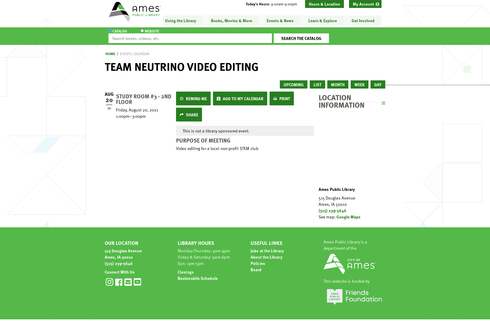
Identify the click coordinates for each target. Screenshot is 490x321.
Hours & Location (324, 4)
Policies (258, 259)
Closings (186, 267)
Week (359, 80)
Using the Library (180, 20)
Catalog (119, 34)
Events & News (280, 20)
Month (338, 80)
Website (148, 34)
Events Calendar (134, 49)
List (317, 80)
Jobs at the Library (267, 246)
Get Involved (363, 20)
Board (256, 265)
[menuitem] (365, 4)
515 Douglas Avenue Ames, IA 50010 (123, 249)
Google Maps (348, 212)
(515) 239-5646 (332, 206)
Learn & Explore (322, 20)
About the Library (266, 253)
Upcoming (294, 80)
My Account (363, 4)
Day (378, 80)
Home (110, 49)
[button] (273, 4)
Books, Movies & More (231, 20)
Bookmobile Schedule (198, 274)
